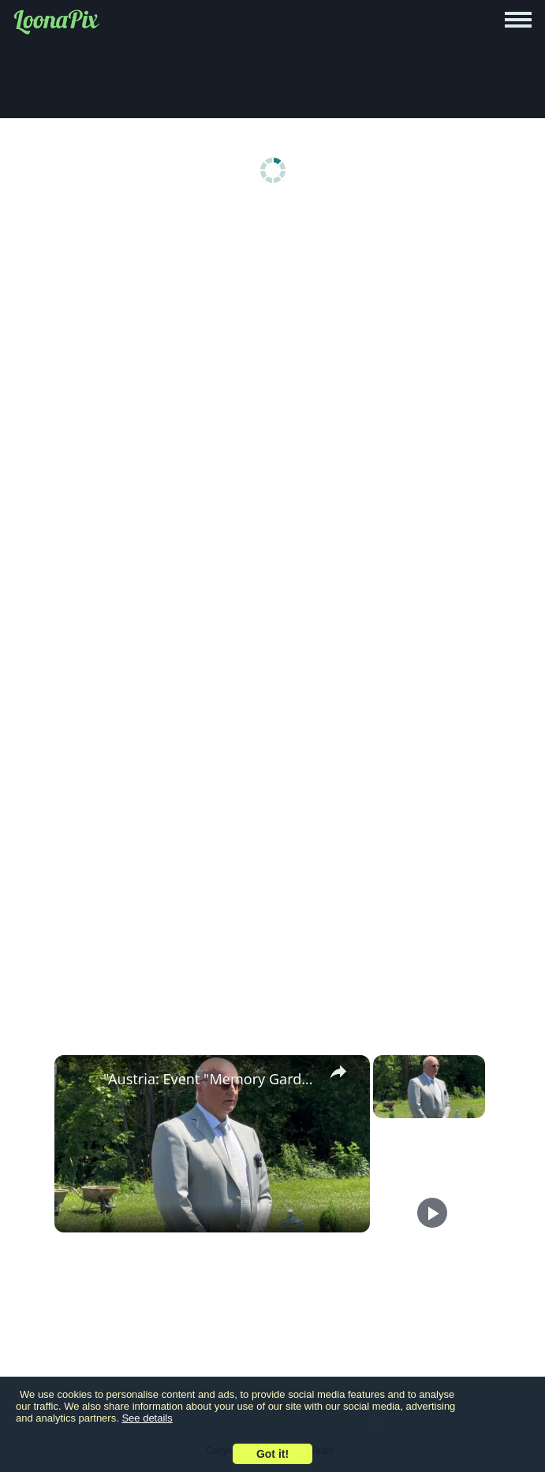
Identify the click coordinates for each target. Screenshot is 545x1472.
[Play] (432, 1213)
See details (146, 1418)
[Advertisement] (272, 332)
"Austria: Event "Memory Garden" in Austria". (209, 1078)
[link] (79, 1080)
